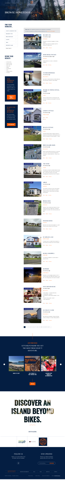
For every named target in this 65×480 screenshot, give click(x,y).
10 (43, 327)
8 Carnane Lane (48, 237)
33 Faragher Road (49, 73)
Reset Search (8, 48)
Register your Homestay (24, 7)
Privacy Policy (30, 476)
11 (45, 327)
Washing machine (9, 71)
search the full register (51, 31)
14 (51, 327)
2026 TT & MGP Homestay (11, 97)
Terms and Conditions (46, 476)
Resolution (47, 201)
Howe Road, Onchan (49, 55)
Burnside (46, 269)
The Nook (46, 164)
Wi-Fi (7, 69)
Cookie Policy (37, 476)
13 (49, 327)
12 (47, 327)
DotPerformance (57, 476)
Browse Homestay (12, 7)
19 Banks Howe (48, 221)
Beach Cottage (48, 128)
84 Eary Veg (47, 35)
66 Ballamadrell (49, 254)
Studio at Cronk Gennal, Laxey (51, 91)
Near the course (9, 63)
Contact (55, 7)
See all (32, 384)
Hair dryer (8, 72)
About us (47, 7)
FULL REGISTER (11, 125)
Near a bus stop (9, 64)
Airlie (45, 183)
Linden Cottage (48, 111)
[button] (4, 364)
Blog (34, 7)
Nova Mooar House (49, 287)
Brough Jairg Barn (49, 145)
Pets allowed (8, 68)
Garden (7, 67)
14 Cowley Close (48, 310)
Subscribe (51, 464)
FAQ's (41, 7)
